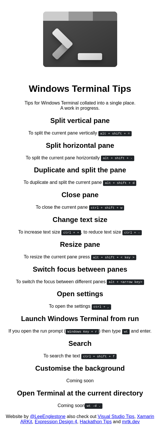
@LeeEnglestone (47, 416)
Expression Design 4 (56, 421)
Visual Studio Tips (116, 416)
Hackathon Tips (96, 421)
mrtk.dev (130, 421)
